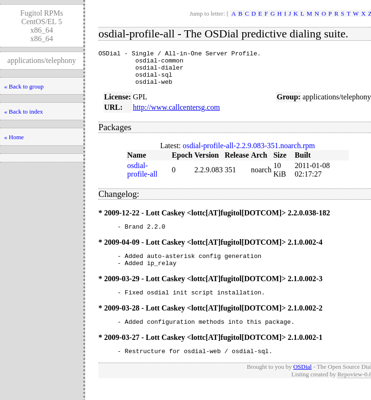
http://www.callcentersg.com (176, 114)
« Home (14, 137)
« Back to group (24, 86)
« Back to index (23, 111)
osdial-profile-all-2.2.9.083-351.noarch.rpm (249, 153)
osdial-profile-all (142, 177)
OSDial (302, 382)
